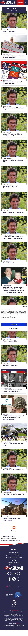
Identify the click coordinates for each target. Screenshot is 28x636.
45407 (17, 629)
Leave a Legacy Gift (14, 565)
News (20, 566)
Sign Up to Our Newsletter (12, 566)
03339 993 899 (15, 616)
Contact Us (19, 570)
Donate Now (20, 2)
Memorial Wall (8, 563)
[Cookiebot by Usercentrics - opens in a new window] (22, 306)
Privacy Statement (10, 570)
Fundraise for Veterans (18, 563)
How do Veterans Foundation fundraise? (10, 546)
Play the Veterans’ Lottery (14, 558)
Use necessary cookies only (14, 328)
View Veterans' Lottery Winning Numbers (14, 561)
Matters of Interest (7, 30)
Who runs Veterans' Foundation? (8, 544)
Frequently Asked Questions (13, 568)
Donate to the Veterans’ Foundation (14, 560)
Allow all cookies (14, 324)
